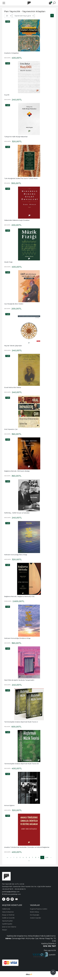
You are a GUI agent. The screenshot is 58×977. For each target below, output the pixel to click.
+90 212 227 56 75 (7, 889)
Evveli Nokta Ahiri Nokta (12, 387)
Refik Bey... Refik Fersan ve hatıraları (17, 513)
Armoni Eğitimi (9, 805)
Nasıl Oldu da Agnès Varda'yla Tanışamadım (19, 680)
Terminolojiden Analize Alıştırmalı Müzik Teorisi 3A (21, 763)
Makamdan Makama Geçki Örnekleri (17, 220)
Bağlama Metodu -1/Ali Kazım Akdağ (16, 471)
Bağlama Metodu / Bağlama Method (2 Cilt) (19, 596)
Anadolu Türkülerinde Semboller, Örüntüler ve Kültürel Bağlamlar (26, 847)
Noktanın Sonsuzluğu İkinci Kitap (15, 554)
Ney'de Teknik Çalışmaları (13, 345)
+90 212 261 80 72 (20, 889)
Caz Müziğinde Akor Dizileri (13, 304)
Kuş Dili (6, 95)
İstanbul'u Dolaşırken (11, 53)
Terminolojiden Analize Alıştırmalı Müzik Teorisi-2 (21, 722)
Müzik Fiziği (8, 262)
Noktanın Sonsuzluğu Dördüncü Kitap (17, 638)
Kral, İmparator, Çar (11, 429)
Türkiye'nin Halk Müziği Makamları (16, 136)
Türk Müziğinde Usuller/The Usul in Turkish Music (21, 178)
